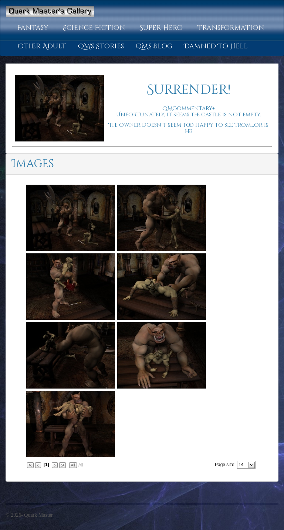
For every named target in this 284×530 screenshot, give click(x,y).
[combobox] (243, 464)
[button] (34, 28)
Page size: (225, 464)
